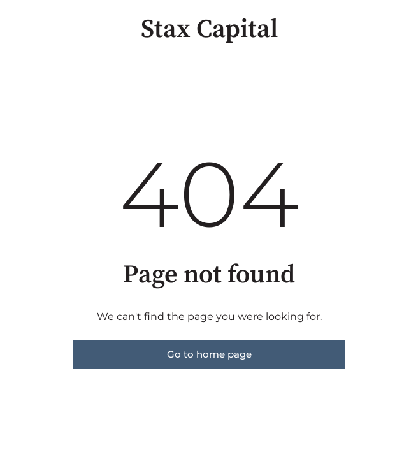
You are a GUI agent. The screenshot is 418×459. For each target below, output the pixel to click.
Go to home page (209, 354)
